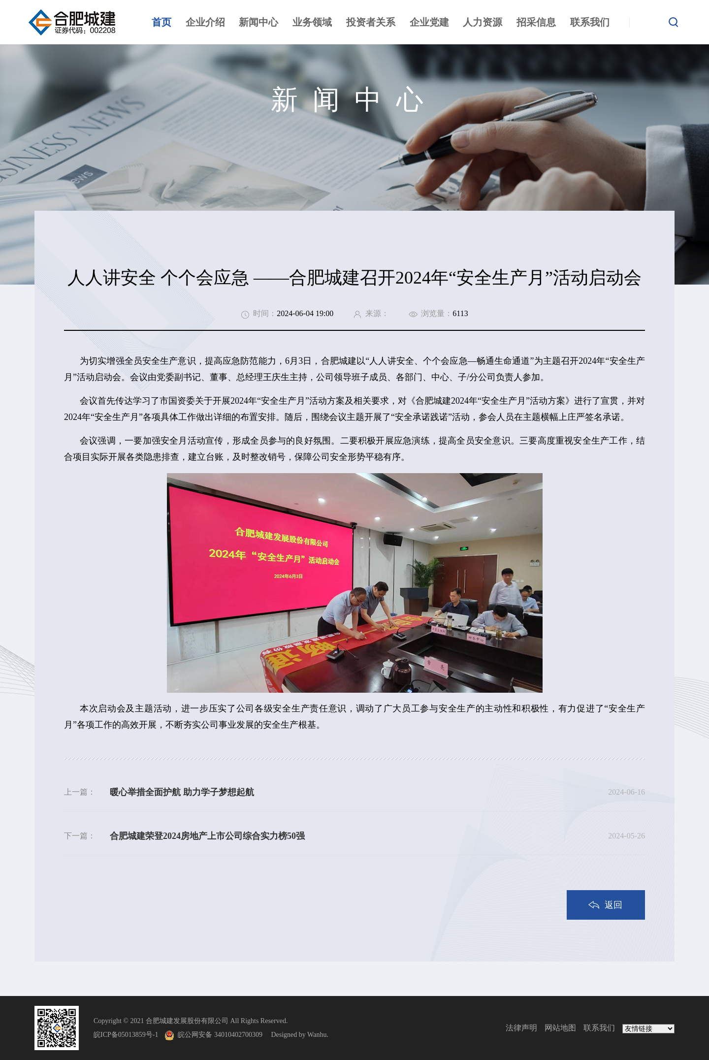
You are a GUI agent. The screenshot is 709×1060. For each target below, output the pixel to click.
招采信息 (536, 22)
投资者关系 (370, 22)
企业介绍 (205, 22)
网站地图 (560, 1028)
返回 (613, 905)
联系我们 (590, 22)
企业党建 (429, 22)
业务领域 (312, 22)
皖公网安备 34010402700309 (223, 1034)
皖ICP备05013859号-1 (126, 1034)
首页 (161, 22)
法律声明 (521, 1028)
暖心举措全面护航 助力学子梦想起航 (182, 792)
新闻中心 (258, 22)
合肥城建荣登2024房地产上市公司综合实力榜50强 (207, 836)
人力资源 (482, 22)
